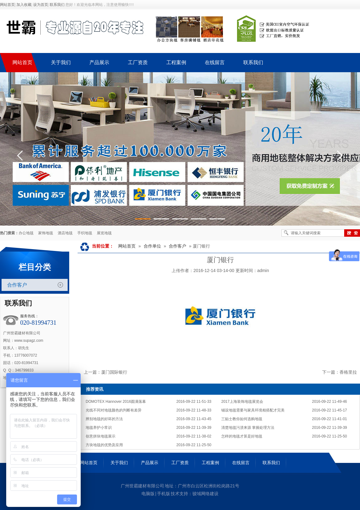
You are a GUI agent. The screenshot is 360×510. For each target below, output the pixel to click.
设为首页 (40, 4)
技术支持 (179, 493)
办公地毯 (26, 233)
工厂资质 (180, 462)
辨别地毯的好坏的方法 (104, 419)
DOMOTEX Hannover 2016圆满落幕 (116, 401)
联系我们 (57, 4)
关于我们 (119, 462)
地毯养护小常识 (99, 427)
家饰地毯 (45, 233)
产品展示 (149, 462)
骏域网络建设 (205, 493)
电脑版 (148, 493)
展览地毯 (104, 233)
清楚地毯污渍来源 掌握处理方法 (247, 427)
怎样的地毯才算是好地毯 (241, 436)
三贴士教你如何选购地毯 (241, 419)
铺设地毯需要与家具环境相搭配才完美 (253, 410)
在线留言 (241, 462)
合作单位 (152, 246)
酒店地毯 (65, 233)
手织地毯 (84, 233)
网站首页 (7, 4)
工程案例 (210, 462)
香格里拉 (348, 372)
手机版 (163, 493)
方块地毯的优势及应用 (104, 445)
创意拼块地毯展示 (100, 436)
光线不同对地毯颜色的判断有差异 (114, 410)
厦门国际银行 (114, 372)
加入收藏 (23, 4)
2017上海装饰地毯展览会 (242, 401)
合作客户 (17, 285)
